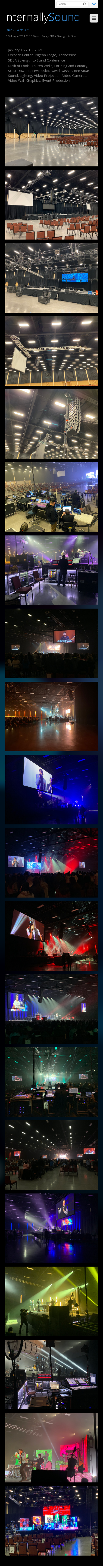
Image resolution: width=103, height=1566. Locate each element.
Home (8, 30)
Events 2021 (22, 30)
